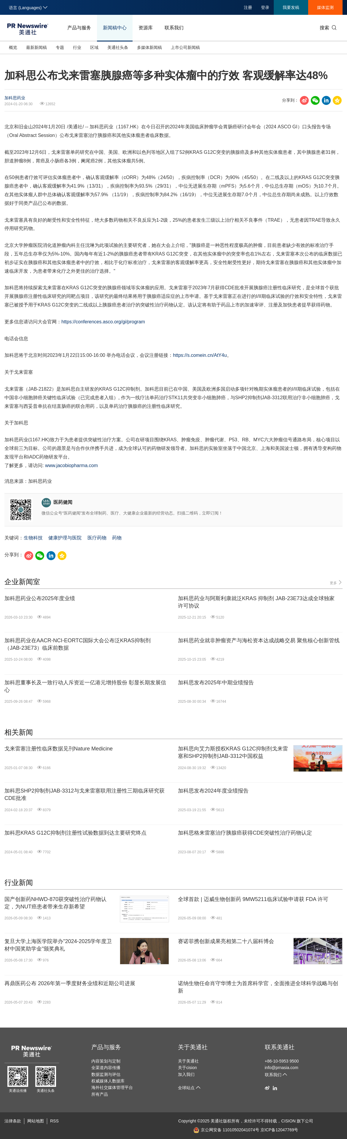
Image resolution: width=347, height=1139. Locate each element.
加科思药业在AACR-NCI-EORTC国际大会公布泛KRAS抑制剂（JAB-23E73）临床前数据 (77, 644)
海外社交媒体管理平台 (112, 1087)
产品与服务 (79, 27)
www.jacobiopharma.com (71, 465)
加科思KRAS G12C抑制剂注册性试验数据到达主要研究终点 (75, 833)
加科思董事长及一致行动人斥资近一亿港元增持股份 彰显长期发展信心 (85, 686)
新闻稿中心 (115, 27)
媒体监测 (325, 7)
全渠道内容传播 (105, 1067)
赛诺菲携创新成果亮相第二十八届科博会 (226, 941)
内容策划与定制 (105, 1061)
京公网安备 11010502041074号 (226, 1129)
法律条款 (12, 1121)
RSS (54, 1121)
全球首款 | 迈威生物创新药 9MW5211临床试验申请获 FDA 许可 (253, 899)
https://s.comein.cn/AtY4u (200, 355)
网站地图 (35, 1121)
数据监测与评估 (105, 1074)
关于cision (187, 1067)
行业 (77, 47)
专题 (60, 47)
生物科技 (33, 537)
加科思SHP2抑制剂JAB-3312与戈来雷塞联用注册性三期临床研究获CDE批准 (84, 794)
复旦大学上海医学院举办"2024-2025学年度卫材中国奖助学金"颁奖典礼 (58, 945)
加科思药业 (14, 97)
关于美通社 (193, 1047)
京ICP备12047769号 (279, 1129)
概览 (13, 47)
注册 (248, 7)
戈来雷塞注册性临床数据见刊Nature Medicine (58, 749)
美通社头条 (117, 47)
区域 (94, 47)
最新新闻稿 (36, 47)
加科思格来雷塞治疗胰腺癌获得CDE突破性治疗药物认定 (245, 833)
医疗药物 (96, 537)
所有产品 (99, 1094)
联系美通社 (280, 1047)
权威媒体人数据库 (108, 1081)
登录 (265, 7)
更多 (336, 582)
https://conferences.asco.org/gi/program (103, 321)
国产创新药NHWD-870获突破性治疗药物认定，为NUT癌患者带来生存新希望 (55, 903)
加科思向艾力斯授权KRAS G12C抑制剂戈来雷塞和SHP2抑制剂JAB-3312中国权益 (233, 752)
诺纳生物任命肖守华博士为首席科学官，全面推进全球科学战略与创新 (258, 987)
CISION (288, 1121)
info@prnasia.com (281, 1067)
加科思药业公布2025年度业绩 (39, 598)
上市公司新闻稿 (185, 47)
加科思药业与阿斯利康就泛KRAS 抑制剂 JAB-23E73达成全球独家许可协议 (256, 602)
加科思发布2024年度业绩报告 (213, 791)
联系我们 (174, 27)
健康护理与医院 (65, 537)
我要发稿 (291, 7)
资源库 (146, 27)
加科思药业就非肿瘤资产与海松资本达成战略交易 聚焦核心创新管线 (259, 640)
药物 (117, 537)
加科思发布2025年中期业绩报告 (216, 683)
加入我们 (186, 1074)
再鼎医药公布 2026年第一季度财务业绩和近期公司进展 (69, 983)
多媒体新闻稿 (149, 47)
